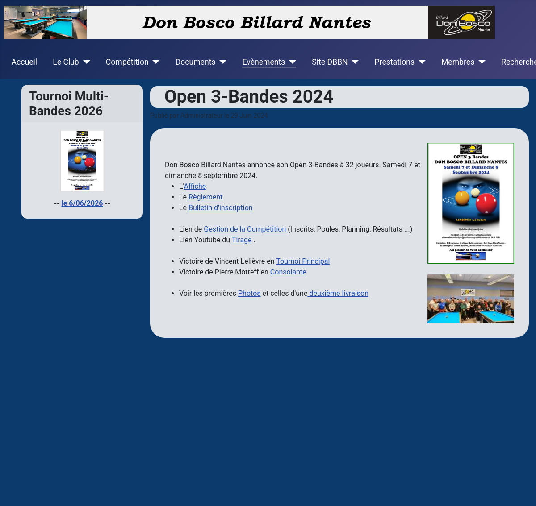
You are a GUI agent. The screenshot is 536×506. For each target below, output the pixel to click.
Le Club (66, 62)
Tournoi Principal (303, 261)
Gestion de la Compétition (246, 229)
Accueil (24, 62)
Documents (196, 62)
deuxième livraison (337, 293)
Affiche (195, 186)
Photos (249, 293)
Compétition (127, 62)
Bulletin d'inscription (220, 207)
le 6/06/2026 (82, 203)
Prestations (395, 62)
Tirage (242, 240)
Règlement (204, 197)
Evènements (263, 62)
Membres (457, 62)
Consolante (288, 272)
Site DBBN (330, 62)
